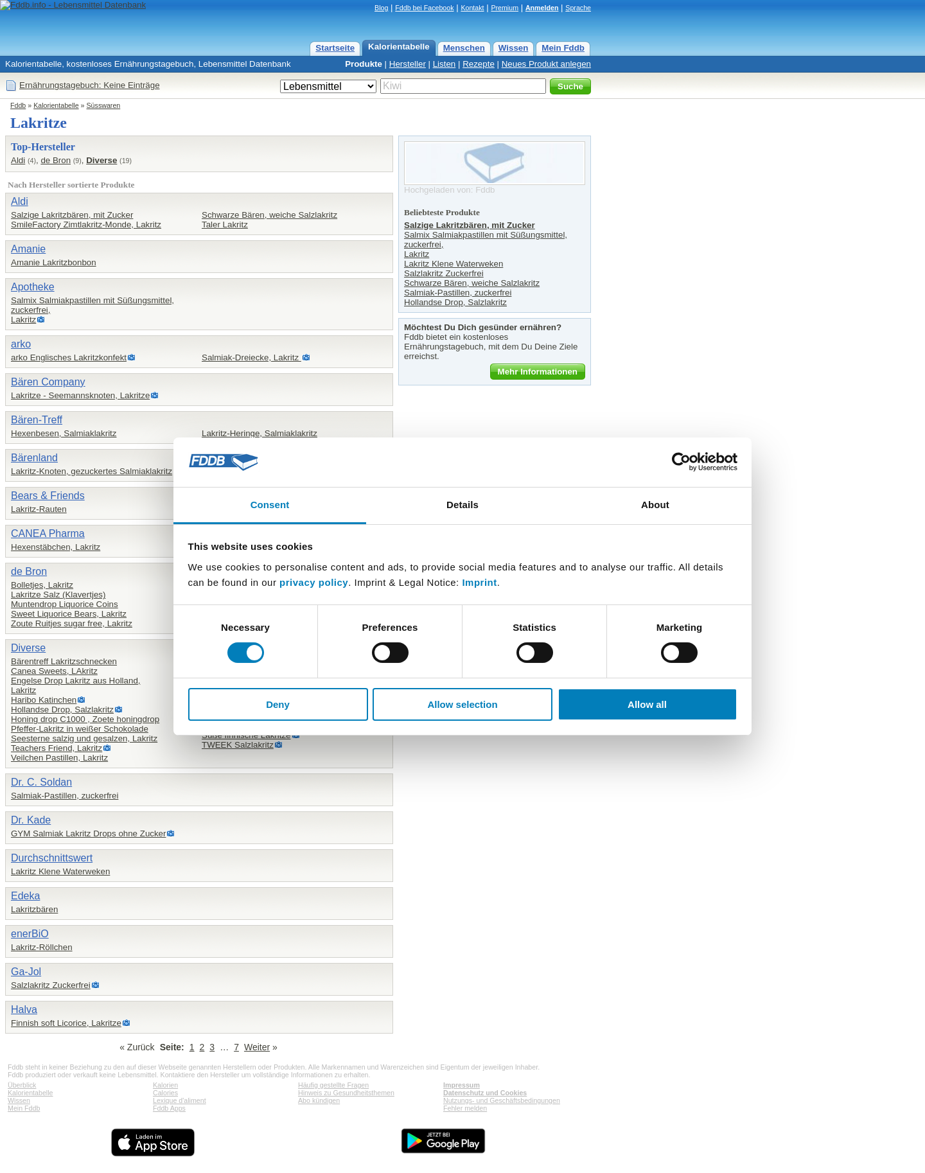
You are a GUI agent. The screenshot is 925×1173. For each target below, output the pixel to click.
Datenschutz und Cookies (485, 1093)
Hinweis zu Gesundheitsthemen (346, 1093)
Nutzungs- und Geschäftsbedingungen (501, 1100)
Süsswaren (104, 105)
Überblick (22, 1085)
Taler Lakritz (225, 224)
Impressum (461, 1085)
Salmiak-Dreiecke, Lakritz (251, 357)
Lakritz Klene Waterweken (60, 871)
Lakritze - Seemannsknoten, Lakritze (80, 395)
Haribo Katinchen (43, 700)
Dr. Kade (31, 820)
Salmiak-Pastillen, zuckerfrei (64, 795)
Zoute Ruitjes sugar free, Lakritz (71, 623)
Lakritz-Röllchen (42, 947)
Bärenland (34, 457)
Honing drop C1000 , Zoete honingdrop (85, 719)
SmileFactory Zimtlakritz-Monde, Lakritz (86, 224)
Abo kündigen (319, 1100)
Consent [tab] (270, 504)
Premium (504, 8)
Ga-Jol (26, 971)
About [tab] (655, 504)
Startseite (335, 48)
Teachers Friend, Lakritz (56, 748)
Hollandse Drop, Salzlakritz (62, 709)
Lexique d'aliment (179, 1100)
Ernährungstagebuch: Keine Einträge (89, 85)
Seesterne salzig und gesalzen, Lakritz (84, 738)
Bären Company (48, 381)
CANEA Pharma (48, 533)
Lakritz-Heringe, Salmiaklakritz (259, 433)
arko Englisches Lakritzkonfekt (69, 357)
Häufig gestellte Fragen (333, 1085)
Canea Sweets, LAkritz (54, 671)
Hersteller (407, 64)
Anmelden (542, 8)
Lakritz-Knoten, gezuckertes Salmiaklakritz (91, 471)
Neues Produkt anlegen (546, 64)
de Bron (55, 160)
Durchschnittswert (51, 857)
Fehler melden (465, 1108)
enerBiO (30, 933)
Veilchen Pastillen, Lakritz (59, 758)
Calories (165, 1093)
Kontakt (472, 8)
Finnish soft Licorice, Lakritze (66, 1023)
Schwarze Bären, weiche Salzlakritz (269, 215)
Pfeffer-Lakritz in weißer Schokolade (79, 729)
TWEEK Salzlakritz (238, 745)
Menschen (464, 48)
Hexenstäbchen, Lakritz (55, 547)
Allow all (647, 704)
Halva (24, 1009)
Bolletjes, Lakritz (42, 585)
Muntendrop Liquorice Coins (64, 604)
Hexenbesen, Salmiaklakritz (63, 433)
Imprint (479, 582)
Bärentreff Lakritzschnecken (64, 661)
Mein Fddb (563, 48)
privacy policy (313, 582)
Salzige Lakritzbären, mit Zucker (72, 215)
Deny (278, 704)
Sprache (578, 8)
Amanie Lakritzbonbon (53, 262)
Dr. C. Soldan (41, 782)
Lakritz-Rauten (39, 509)
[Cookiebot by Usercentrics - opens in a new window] (681, 462)
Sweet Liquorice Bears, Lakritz (69, 614)
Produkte (363, 64)
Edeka (25, 895)
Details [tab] (462, 504)
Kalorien (165, 1085)
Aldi (18, 160)
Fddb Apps (169, 1108)
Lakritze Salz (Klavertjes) (58, 594)
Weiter (257, 1047)
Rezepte (479, 64)
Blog (381, 8)
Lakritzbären (34, 909)
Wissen (513, 48)
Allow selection (462, 704)
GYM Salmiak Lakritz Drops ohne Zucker (88, 833)
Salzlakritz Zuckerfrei (51, 985)
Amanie (28, 248)
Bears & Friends (48, 495)
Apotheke (33, 286)
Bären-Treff (36, 419)
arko (21, 344)
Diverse (101, 160)
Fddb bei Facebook (424, 8)
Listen (444, 64)
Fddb (18, 105)
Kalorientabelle (399, 46)
